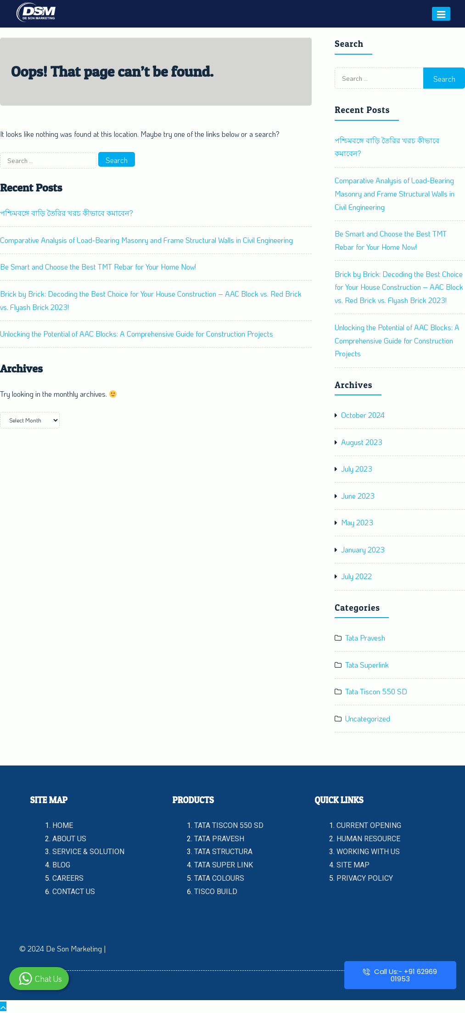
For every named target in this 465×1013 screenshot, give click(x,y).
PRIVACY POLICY (364, 878)
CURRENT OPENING (368, 825)
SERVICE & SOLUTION (88, 851)
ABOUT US (69, 838)
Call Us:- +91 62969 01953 (400, 975)
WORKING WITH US (368, 851)
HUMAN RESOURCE (368, 838)
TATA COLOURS (219, 878)
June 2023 (358, 496)
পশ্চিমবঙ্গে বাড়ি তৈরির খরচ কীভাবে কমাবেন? (66, 213)
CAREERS (68, 878)
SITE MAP (353, 865)
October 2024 (363, 415)
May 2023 (357, 522)
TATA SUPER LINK (223, 865)
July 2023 (356, 468)
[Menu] (441, 14)
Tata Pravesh (365, 637)
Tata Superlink (367, 665)
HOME (62, 825)
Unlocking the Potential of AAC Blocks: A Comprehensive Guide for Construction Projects (136, 333)
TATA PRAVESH (219, 838)
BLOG (61, 865)
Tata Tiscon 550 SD (376, 691)
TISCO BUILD (215, 891)
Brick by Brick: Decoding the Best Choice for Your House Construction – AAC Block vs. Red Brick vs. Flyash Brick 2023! (399, 287)
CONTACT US (73, 891)
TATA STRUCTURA (223, 851)
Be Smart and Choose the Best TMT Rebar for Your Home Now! (98, 266)
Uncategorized (367, 718)
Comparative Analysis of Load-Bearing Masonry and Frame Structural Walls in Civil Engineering (146, 240)
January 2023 (363, 549)
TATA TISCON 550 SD (228, 825)
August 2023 (361, 442)
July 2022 (356, 576)
